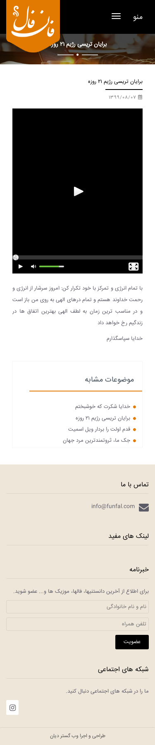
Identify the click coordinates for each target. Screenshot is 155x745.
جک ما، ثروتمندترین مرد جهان (99, 440)
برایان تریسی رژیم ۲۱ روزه (106, 418)
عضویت (132, 642)
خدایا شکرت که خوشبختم (105, 407)
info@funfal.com (113, 506)
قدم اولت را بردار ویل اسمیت (102, 429)
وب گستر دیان (64, 736)
